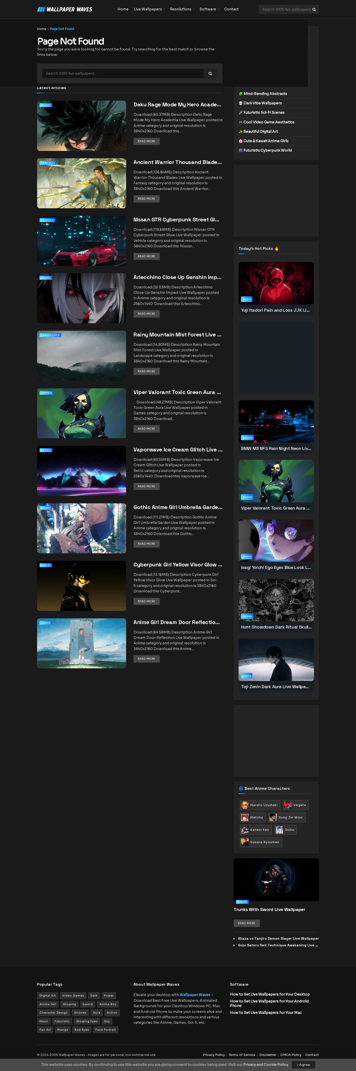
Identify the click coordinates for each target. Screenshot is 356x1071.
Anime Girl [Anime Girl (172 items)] (48, 1004)
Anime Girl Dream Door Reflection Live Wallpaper (196, 622)
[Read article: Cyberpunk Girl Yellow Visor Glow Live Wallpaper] (81, 592)
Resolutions (180, 9)
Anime (46, 105)
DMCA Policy (290, 1055)
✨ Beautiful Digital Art (258, 131)
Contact (231, 9)
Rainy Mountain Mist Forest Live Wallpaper (189, 334)
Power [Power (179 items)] (109, 995)
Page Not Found (62, 29)
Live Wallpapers (148, 9)
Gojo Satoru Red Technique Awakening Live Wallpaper (285, 945)
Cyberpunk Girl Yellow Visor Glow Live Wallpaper (195, 564)
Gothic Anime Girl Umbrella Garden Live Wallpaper (197, 507)
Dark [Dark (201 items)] (94, 995)
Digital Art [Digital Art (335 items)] (48, 995)
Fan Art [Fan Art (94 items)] (45, 1029)
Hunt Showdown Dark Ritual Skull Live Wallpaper (290, 627)
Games (46, 393)
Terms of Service (242, 1055)
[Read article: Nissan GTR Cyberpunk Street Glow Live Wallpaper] (81, 247)
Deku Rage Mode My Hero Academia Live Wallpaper (200, 104)
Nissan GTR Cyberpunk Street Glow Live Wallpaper (198, 219)
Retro (46, 450)
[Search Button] (314, 9)
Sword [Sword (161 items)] (88, 1004)
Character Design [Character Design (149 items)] (54, 1012)
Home (123, 9)
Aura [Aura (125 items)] (96, 1012)
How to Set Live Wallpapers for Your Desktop (270, 994)
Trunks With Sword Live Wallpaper (269, 909)
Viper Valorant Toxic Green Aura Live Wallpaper (194, 392)
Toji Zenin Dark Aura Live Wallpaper (276, 686)
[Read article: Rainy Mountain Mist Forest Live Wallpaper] (81, 362)
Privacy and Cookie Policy (265, 1064)
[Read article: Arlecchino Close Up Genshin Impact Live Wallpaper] (81, 305)
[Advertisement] (276, 201)
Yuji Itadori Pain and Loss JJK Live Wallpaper (287, 310)
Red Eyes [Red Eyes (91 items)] (82, 1029)
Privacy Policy (214, 1055)
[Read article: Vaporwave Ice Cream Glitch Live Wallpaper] (81, 477)
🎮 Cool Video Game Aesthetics (266, 122)
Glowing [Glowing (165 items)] (69, 1004)
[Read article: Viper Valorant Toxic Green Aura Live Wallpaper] (81, 420)
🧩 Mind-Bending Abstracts (263, 94)
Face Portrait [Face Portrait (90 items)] (105, 1029)
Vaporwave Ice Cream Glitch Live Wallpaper (189, 449)
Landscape (50, 335)
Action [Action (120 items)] (112, 1012)
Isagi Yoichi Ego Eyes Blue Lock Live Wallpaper (288, 567)
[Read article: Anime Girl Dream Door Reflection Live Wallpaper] (81, 650)
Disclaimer (267, 1055)
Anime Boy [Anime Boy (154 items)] (107, 1004)
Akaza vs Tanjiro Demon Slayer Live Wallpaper (278, 938)
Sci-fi (46, 565)
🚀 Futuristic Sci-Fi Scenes (262, 112)
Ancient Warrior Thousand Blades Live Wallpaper (197, 162)
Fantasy (48, 162)
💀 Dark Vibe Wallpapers (260, 103)
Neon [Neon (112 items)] (44, 1021)
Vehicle (47, 220)
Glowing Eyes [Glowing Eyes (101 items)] (87, 1021)
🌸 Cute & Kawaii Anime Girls (264, 141)
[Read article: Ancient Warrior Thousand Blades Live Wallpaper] (81, 190)
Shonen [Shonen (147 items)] (80, 1012)
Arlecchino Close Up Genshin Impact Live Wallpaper (200, 277)
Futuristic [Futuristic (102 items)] (62, 1021)
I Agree (303, 1065)
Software (208, 9)
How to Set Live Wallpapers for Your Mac (266, 1012)
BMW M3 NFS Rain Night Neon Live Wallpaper (286, 448)
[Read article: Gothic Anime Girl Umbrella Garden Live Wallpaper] (81, 535)
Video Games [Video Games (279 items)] (73, 995)
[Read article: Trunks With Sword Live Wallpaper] (276, 879)
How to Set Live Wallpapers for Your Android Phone (269, 1003)
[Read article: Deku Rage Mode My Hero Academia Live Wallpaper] (81, 132)
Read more (149, 141)
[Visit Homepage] (74, 9)
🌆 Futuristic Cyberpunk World (265, 150)
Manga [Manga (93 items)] (62, 1029)
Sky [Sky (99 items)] (107, 1021)
